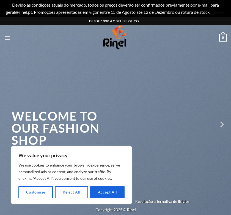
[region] (71, 175)
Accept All (107, 192)
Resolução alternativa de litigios (162, 201)
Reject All (71, 192)
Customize (35, 192)
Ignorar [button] (218, 12)
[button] (7, 38)
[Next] (221, 124)
